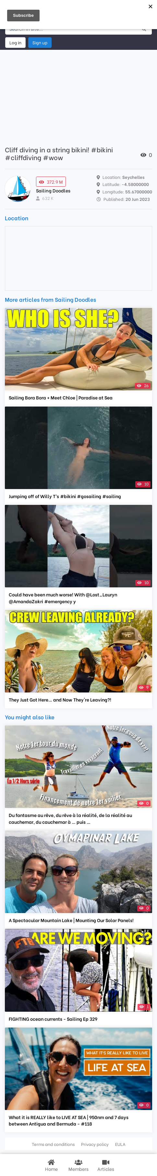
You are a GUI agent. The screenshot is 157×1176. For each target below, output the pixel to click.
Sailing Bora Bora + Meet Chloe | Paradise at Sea (61, 397)
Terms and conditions (53, 1144)
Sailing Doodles (53, 190)
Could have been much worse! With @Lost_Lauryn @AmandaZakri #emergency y (63, 597)
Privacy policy (95, 1144)
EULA (120, 1144)
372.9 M (51, 181)
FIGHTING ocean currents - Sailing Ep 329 (53, 1019)
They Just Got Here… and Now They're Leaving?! (60, 699)
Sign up (39, 42)
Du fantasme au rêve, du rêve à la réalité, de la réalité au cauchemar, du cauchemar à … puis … (70, 818)
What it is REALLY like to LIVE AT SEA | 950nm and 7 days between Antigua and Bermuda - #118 (68, 1120)
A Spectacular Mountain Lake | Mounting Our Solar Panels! (71, 920)
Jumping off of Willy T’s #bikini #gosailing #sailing (65, 496)
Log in (15, 42)
